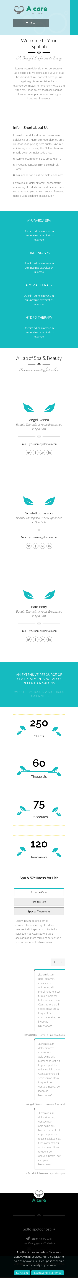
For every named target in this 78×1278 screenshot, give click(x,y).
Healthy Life (39, 902)
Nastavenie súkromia (47, 1272)
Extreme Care (39, 893)
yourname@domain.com (43, 444)
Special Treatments (39, 912)
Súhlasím (22, 1272)
